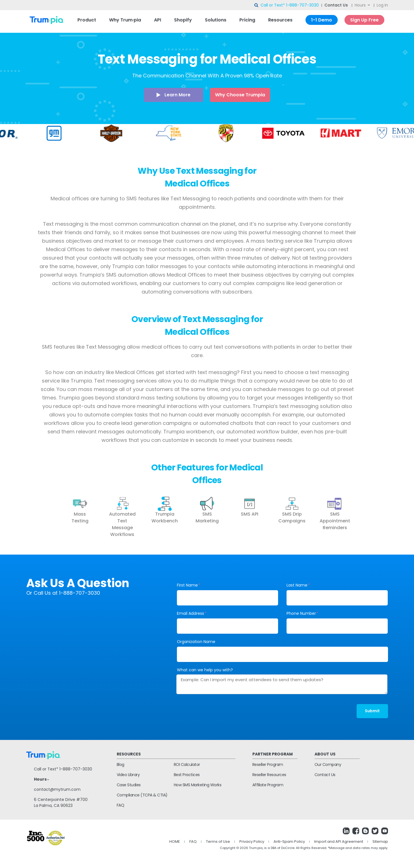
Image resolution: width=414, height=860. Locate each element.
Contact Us (336, 5)
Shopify (183, 20)
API (157, 20)
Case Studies (129, 785)
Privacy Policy (251, 841)
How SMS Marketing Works (198, 785)
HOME (174, 841)
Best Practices (187, 775)
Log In (382, 5)
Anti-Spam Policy (289, 841)
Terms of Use (218, 841)
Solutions (215, 20)
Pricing (247, 20)
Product (86, 20)
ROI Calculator (187, 764)
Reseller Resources (269, 775)
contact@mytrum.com (57, 789)
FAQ (120, 805)
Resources (280, 20)
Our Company (328, 764)
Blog (120, 764)
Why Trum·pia (125, 20)
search (256, 5)
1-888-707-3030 (302, 5)
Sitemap (380, 841)
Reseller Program (267, 764)
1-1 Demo (321, 20)
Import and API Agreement (338, 841)
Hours (360, 5)
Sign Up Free (364, 20)
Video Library (128, 775)
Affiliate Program (267, 785)
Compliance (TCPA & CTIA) (142, 795)
